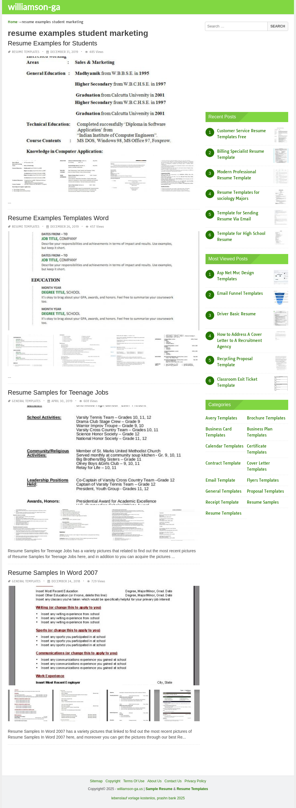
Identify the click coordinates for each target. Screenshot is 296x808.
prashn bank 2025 (171, 798)
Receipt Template (222, 502)
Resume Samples (263, 502)
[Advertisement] (247, 70)
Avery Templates (221, 418)
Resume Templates (25, 52)
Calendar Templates (224, 446)
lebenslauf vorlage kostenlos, (133, 798)
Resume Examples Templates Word (58, 217)
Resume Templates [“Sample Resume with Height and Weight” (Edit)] (192, 789)
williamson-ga (34, 6)
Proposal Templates (265, 491)
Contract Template (223, 463)
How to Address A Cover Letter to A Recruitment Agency (239, 340)
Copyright (113, 781)
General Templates (26, 401)
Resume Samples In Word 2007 (53, 572)
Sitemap (96, 781)
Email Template (220, 480)
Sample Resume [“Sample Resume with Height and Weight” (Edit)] (159, 789)
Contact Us (173, 781)
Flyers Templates (263, 480)
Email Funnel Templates (240, 293)
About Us (154, 781)
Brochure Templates (266, 418)
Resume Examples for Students (52, 43)
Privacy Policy (195, 781)
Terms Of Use (133, 781)
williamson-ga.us (130, 789)
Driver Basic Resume (236, 313)
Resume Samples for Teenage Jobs (58, 392)
